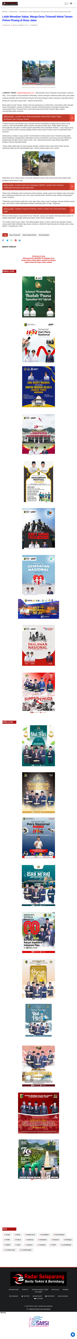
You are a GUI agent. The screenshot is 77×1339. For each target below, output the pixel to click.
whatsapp (38, 1296)
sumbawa (42, 1245)
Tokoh (54, 1245)
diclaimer (38, 1292)
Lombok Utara (10, 1250)
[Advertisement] (38, 44)
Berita (18, 1234)
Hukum (18, 1239)
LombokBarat (66, 1245)
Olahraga (68, 1239)
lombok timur (31, 1234)
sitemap (65, 1289)
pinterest (51, 1296)
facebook (14, 1296)
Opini (18, 1245)
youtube (39, 1298)
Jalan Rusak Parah (29, 235)
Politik (8, 1239)
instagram (64, 1296)
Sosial (8, 1234)
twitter (26, 1296)
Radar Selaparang (45, 1306)
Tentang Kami (14, 1289)
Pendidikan (45, 1234)
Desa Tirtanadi (14, 235)
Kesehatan (43, 1239)
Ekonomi (56, 1239)
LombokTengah (26, 1250)
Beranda (4, 11)
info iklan (55, 1289)
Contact (25, 1289)
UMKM (8, 1245)
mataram (30, 1245)
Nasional (30, 1239)
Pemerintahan (13, 11)
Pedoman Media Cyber (40, 1289)
